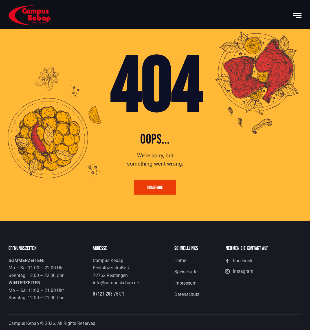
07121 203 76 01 (109, 294)
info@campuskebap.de (116, 283)
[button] (264, 261)
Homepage (155, 188)
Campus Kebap (23, 323)
